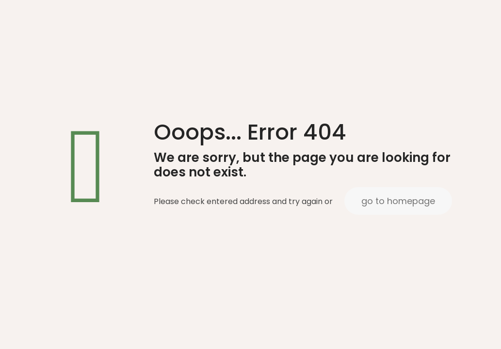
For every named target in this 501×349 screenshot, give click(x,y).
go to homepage (398, 201)
